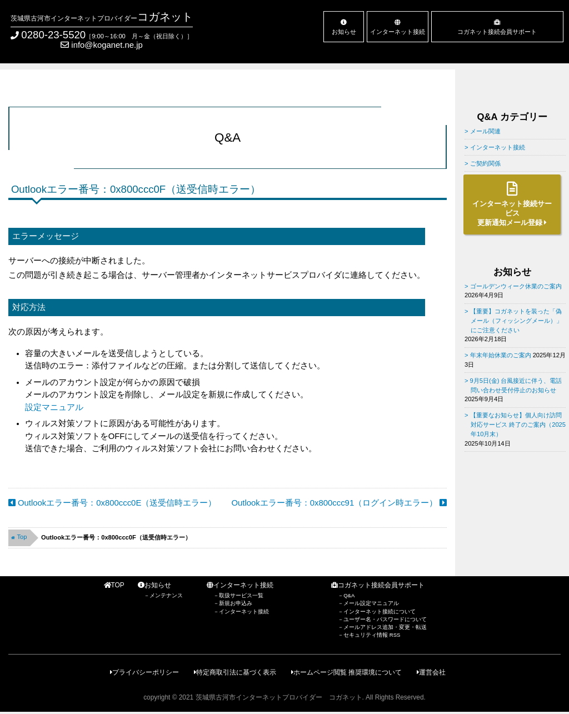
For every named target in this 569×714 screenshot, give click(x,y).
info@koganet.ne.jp (102, 45)
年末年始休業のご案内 (501, 355)
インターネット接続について (379, 611)
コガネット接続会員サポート (497, 27)
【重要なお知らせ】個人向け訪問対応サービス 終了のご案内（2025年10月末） (518, 424)
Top (19, 536)
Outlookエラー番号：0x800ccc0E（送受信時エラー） (112, 502)
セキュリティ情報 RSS (371, 635)
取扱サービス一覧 (241, 595)
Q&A (349, 595)
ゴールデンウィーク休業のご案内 (516, 286)
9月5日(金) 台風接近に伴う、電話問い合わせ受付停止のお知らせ (516, 385)
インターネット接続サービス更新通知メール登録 (512, 204)
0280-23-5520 (53, 35)
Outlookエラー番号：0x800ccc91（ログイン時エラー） (339, 502)
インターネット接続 (398, 27)
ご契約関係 (485, 163)
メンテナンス (166, 595)
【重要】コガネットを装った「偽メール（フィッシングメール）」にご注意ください (516, 320)
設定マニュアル (54, 407)
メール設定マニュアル (371, 603)
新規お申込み (235, 603)
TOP (114, 585)
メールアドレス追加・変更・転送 (385, 627)
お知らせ (344, 27)
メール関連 (485, 131)
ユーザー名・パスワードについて (385, 619)
